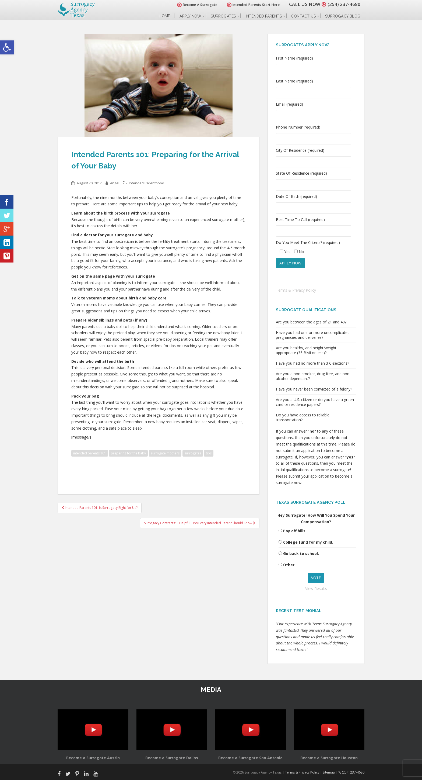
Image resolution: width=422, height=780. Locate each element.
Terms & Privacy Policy (296, 290)
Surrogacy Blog (342, 16)
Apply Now (190, 16)
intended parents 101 (89, 453)
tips (209, 453)
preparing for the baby (128, 453)
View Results (316, 588)
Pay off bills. (295, 530)
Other (288, 564)
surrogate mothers (165, 453)
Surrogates (223, 16)
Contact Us (303, 16)
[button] (7, 47)
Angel (114, 183)
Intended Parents (263, 16)
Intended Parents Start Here (253, 4)
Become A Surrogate (197, 4)
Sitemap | (331, 772)
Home (164, 16)
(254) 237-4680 (344, 4)
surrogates (192, 453)
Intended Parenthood (146, 183)
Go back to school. (301, 553)
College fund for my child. (308, 542)
